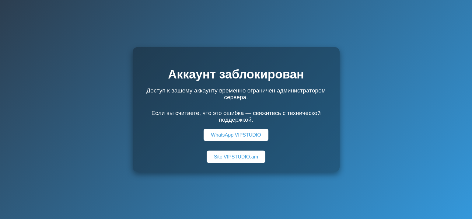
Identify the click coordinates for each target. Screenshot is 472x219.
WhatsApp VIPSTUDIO (236, 134)
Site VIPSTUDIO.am (236, 156)
